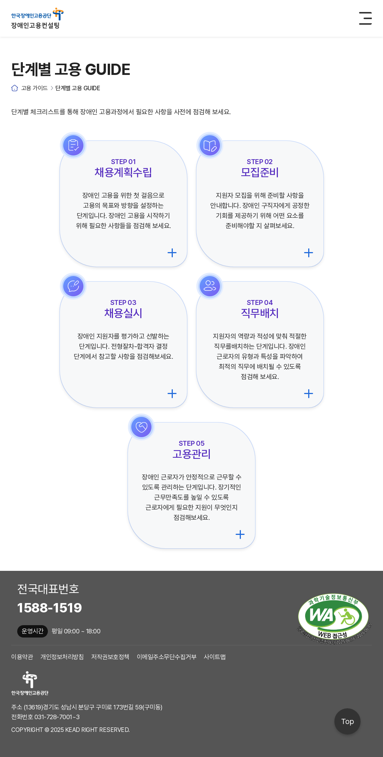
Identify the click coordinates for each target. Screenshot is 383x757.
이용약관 (22, 657)
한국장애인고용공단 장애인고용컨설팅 (37, 18)
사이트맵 (215, 657)
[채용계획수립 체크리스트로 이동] (123, 204)
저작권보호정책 (110, 657)
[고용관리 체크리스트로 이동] (191, 485)
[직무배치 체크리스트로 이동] (260, 345)
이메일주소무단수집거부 (167, 657)
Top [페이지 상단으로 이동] (347, 721)
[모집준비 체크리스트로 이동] (260, 204)
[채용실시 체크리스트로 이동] (123, 345)
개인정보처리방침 (62, 657)
